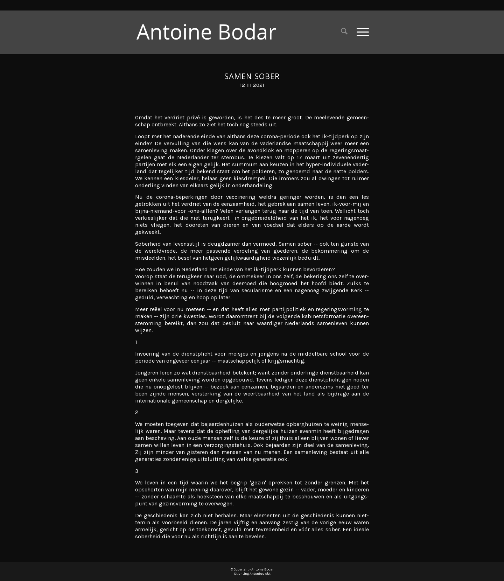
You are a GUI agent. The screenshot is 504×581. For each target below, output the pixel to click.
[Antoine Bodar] (211, 32)
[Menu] (360, 32)
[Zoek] (344, 32)
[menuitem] (344, 32)
